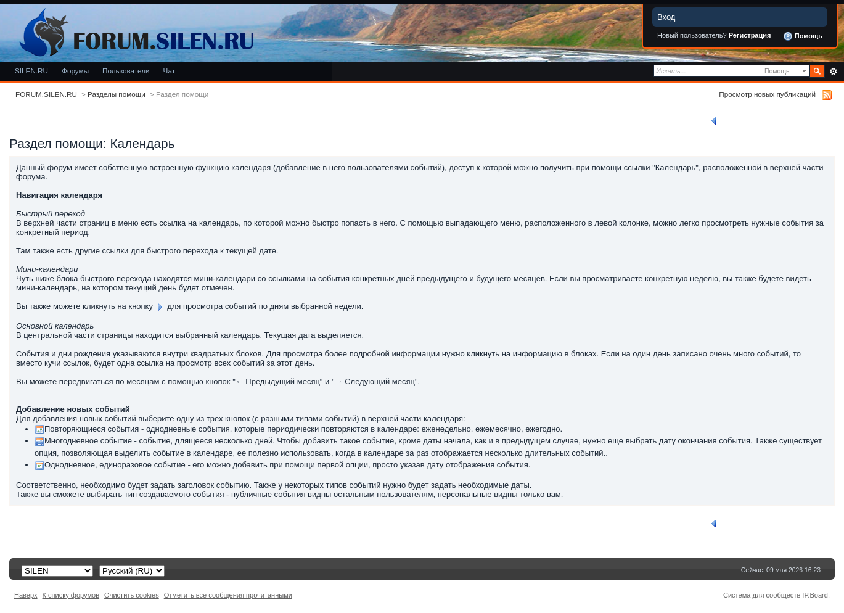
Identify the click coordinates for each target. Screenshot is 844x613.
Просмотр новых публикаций (767, 94)
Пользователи (126, 71)
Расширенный (833, 71)
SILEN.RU (31, 71)
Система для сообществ (761, 595)
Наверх (26, 595)
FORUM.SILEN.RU (46, 94)
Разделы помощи (116, 94)
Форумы (75, 71)
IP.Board (815, 595)
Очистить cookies (131, 595)
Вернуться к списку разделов (765, 121)
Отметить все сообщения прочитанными (228, 595)
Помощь (802, 36)
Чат (169, 71)
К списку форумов (71, 595)
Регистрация (750, 35)
